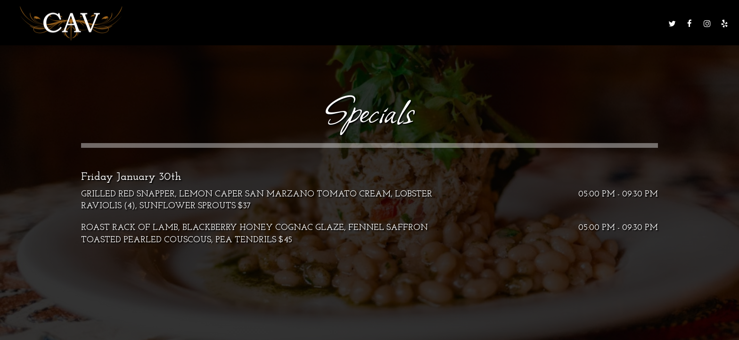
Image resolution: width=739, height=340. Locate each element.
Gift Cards (537, 23)
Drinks (366, 23)
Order (582, 23)
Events (451, 23)
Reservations (631, 23)
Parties (491, 23)
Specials (409, 23)
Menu (329, 23)
